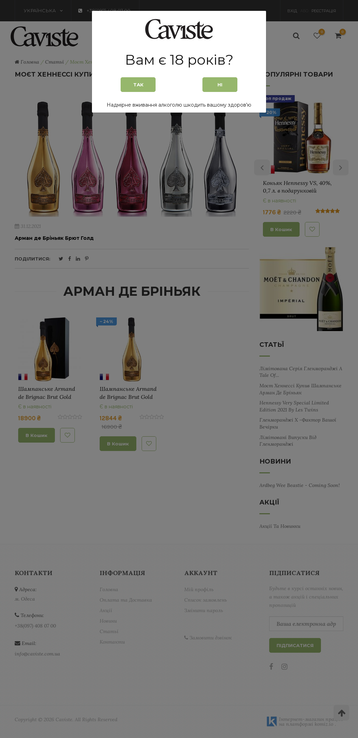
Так (138, 84)
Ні (219, 84)
